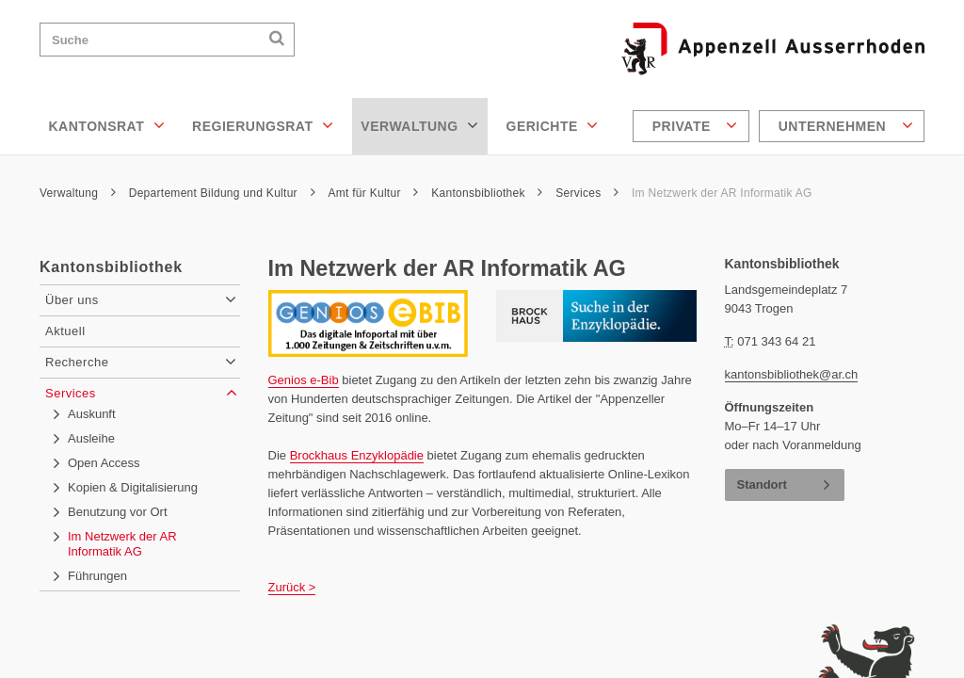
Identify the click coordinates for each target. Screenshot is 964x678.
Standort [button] (762, 484)
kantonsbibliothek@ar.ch (792, 374)
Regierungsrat (262, 125)
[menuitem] (693, 126)
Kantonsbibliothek (486, 193)
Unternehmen (846, 125)
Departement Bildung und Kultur (222, 193)
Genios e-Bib (303, 380)
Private (695, 125)
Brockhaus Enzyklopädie (357, 455)
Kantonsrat (107, 125)
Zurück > (292, 587)
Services (587, 193)
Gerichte (552, 125)
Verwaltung (419, 125)
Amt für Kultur (373, 193)
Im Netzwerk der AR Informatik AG (722, 193)
